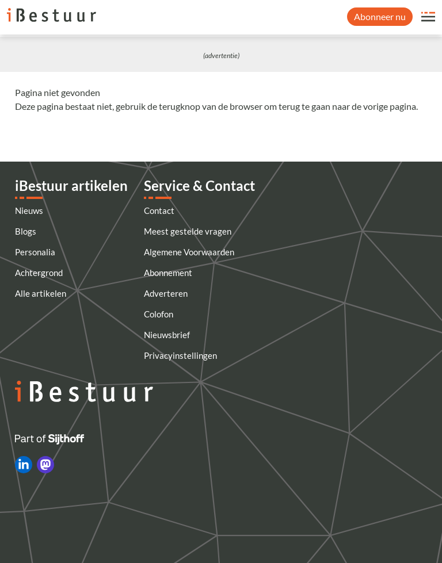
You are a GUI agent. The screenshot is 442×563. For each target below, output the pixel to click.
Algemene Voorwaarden (189, 252)
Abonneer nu (380, 16)
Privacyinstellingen (180, 355)
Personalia (35, 252)
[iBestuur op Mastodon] (45, 464)
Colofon (158, 314)
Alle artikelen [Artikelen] (40, 293)
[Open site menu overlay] (428, 17)
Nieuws (29, 210)
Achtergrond (39, 272)
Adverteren (166, 293)
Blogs (25, 231)
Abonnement (168, 272)
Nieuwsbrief (167, 335)
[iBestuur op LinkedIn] (23, 464)
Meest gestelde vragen (187, 231)
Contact (159, 210)
